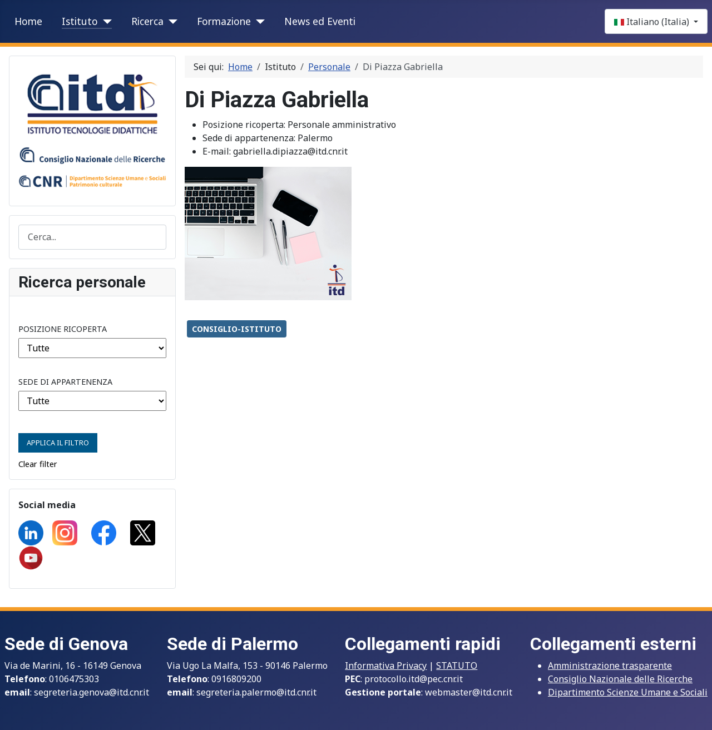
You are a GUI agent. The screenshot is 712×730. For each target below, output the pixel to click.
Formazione (224, 21)
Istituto (80, 21)
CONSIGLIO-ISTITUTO (236, 329)
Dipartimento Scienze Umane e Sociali (628, 692)
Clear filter (37, 464)
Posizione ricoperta (62, 329)
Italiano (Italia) (652, 22)
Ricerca (147, 21)
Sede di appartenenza (65, 381)
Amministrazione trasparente (610, 665)
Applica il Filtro (58, 443)
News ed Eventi (319, 21)
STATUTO (456, 665)
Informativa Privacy (386, 665)
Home (28, 21)
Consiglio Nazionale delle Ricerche (620, 679)
